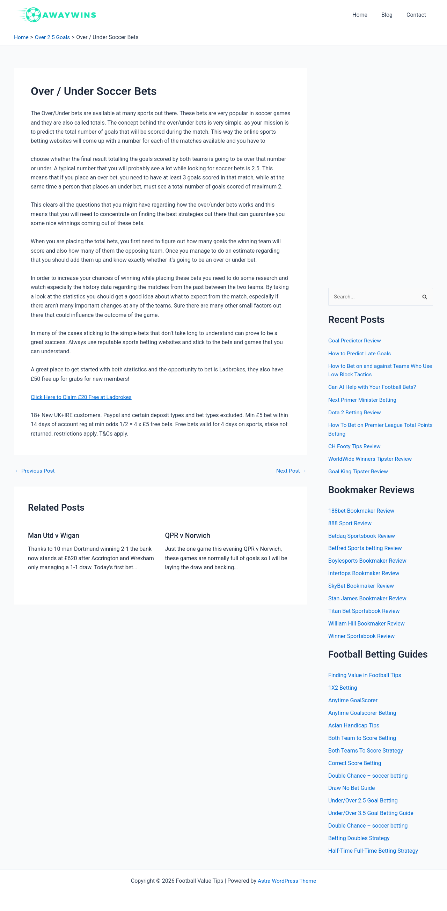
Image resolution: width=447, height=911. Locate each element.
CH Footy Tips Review (355, 445)
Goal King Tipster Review (359, 470)
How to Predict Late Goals (360, 353)
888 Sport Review (350, 522)
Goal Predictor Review (355, 341)
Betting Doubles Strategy (358, 838)
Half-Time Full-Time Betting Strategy (373, 850)
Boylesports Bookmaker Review (367, 560)
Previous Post (35, 470)
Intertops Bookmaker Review (363, 572)
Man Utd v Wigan (54, 535)
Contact (417, 15)
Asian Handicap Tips (353, 724)
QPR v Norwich (188, 535)
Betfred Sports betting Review (365, 547)
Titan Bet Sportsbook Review (364, 610)
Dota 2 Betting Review (355, 412)
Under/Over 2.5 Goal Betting (363, 800)
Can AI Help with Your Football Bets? (373, 387)
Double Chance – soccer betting (368, 775)
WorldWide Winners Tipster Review (371, 458)
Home (366, 15)
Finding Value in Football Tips (364, 674)
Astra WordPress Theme (287, 880)
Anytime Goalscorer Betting (362, 712)
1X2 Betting (342, 687)
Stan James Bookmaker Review (367, 597)
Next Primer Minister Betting (363, 399)
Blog (391, 15)
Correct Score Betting (354, 762)
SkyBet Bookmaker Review (361, 585)
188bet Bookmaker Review (361, 509)
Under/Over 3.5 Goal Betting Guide (370, 812)
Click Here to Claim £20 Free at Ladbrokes (83, 396)
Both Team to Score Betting (362, 737)
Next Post (291, 470)
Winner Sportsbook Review (361, 635)
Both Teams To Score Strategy (365, 750)
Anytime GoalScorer (353, 699)
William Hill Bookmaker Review (366, 623)
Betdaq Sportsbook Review (361, 535)
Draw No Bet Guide (351, 787)
